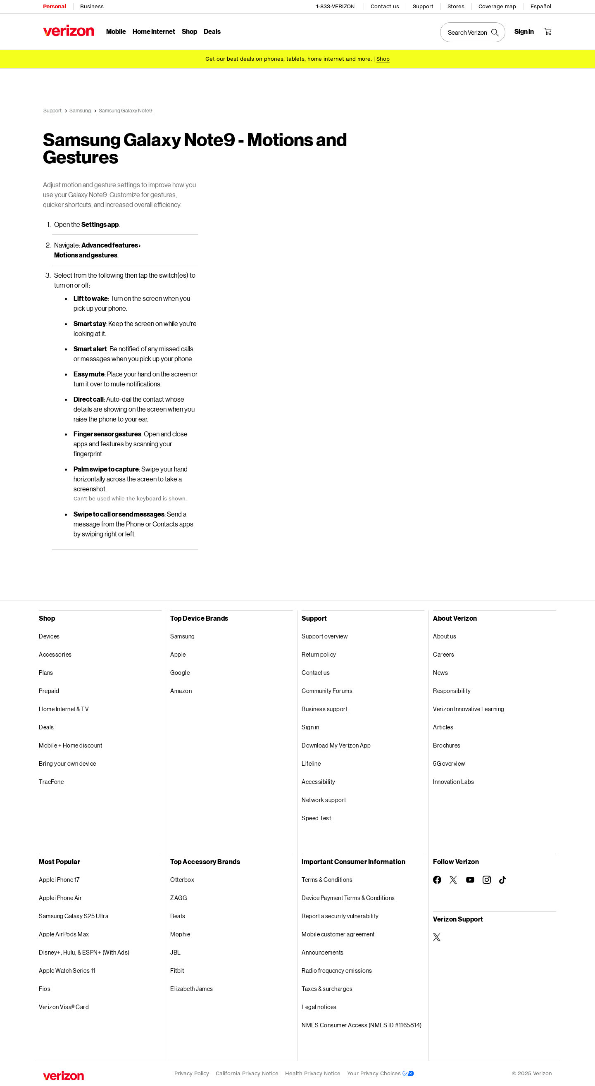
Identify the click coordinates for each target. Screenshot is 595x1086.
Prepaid (49, 690)
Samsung (182, 636)
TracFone (51, 781)
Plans (46, 672)
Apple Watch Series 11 (67, 970)
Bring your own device (67, 763)
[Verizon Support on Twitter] (437, 937)
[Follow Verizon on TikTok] (503, 880)
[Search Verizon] (472, 32)
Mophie (180, 934)
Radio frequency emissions (337, 970)
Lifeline (311, 763)
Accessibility (319, 781)
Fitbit (177, 970)
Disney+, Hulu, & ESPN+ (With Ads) (84, 952)
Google (180, 672)
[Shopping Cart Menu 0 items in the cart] (548, 31)
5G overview (449, 763)
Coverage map (497, 6)
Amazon (181, 690)
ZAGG (178, 897)
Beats (178, 915)
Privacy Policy (191, 1073)
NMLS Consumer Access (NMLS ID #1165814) (362, 1025)
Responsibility (452, 690)
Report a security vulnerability (340, 915)
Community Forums (327, 690)
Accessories (55, 654)
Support (423, 6)
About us (444, 636)
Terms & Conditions (327, 879)
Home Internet (154, 31)
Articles (443, 727)
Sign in (310, 727)
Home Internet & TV (64, 708)
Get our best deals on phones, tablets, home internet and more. (288, 59)
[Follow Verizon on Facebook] (437, 880)
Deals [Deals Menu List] (212, 31)
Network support (324, 799)
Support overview (324, 636)
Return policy (319, 654)
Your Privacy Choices (380, 1073)
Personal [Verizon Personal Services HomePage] (54, 6)
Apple (178, 654)
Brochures (447, 745)
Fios (44, 988)
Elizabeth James (191, 988)
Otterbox (182, 879)
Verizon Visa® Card (64, 1006)
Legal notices (319, 1006)
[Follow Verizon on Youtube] (470, 880)
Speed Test (316, 818)
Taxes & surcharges (327, 988)
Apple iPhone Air (60, 897)
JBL (175, 952)
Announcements (323, 952)
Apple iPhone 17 (59, 879)
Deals (46, 727)
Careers (444, 654)
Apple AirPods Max (64, 934)
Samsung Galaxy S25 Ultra (73, 915)
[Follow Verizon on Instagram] (487, 880)
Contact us (385, 6)
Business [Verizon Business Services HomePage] (92, 6)
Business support (324, 708)
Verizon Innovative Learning (469, 708)
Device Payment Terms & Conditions (348, 897)
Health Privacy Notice (312, 1073)
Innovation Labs (453, 781)
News (440, 672)
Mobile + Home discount (70, 745)
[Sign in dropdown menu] (524, 31)
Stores (455, 6)
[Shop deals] (383, 59)
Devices (49, 636)
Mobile (116, 31)
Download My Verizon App (336, 745)
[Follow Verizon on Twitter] (454, 880)
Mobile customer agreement (338, 934)
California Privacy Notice (247, 1073)
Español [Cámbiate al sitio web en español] (541, 6)
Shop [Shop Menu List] (189, 31)
